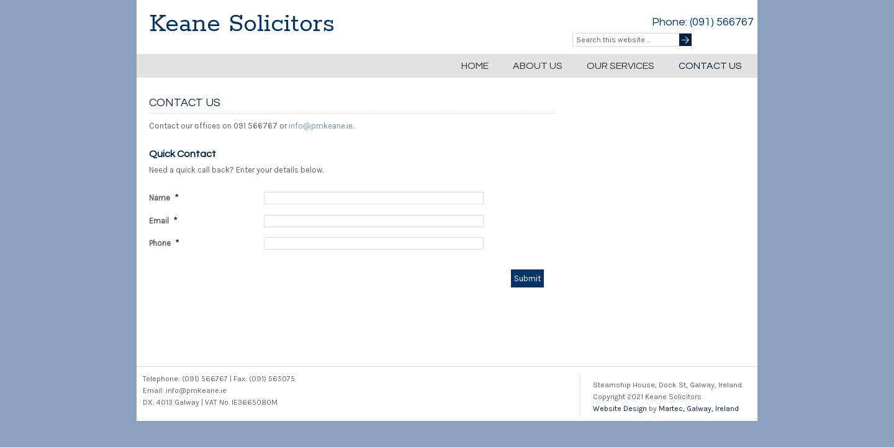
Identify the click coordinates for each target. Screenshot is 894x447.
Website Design (620, 408)
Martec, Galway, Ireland (699, 408)
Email (163, 220)
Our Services (620, 66)
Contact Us (710, 66)
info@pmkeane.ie (321, 125)
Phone (164, 243)
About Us (537, 66)
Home (475, 66)
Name (163, 197)
